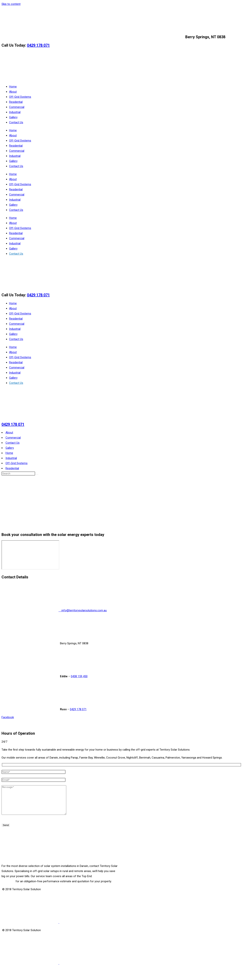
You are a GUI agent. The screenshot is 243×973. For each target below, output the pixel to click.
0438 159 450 (79, 676)
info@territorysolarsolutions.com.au (93, 37)
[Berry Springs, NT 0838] (30, 554)
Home (13, 86)
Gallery (13, 117)
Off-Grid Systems (20, 97)
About (13, 91)
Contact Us (16, 122)
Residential (16, 102)
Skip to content (11, 4)
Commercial (16, 107)
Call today (8, 887)
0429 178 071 (38, 45)
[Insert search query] (18, 474)
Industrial (15, 112)
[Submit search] (37, 474)
